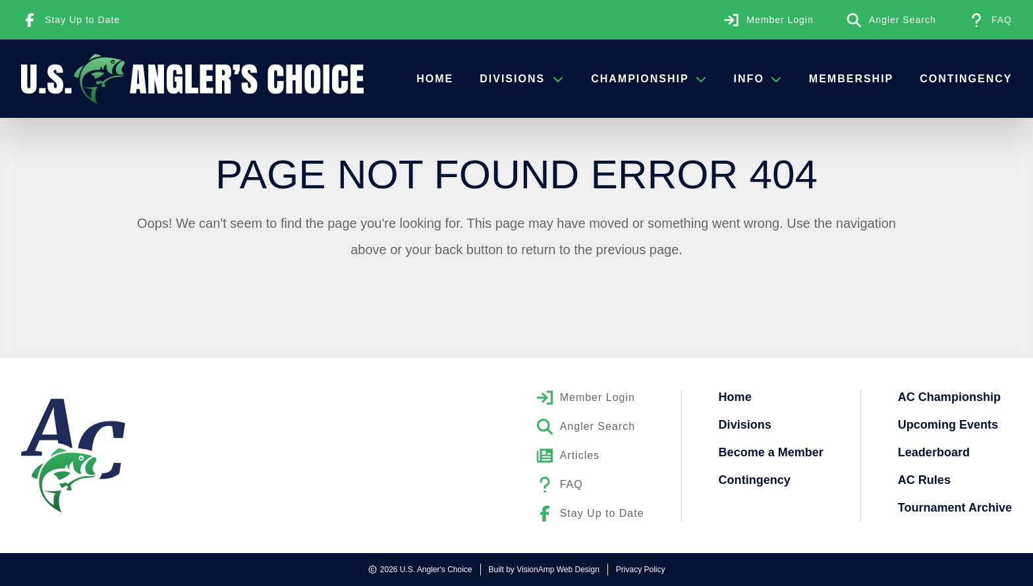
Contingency (966, 78)
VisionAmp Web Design (558, 569)
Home (434, 78)
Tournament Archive (955, 507)
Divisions (522, 78)
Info (757, 78)
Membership (850, 78)
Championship (649, 78)
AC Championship (949, 397)
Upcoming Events (948, 424)
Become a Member (771, 452)
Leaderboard (934, 452)
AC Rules (924, 480)
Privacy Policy (640, 569)
